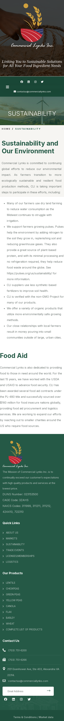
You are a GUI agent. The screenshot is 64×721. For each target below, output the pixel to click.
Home (6, 129)
